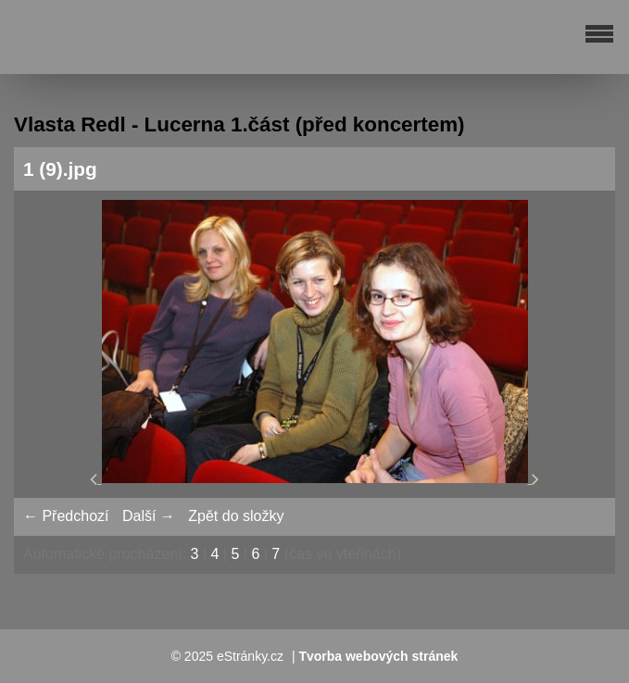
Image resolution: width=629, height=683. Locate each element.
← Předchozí (65, 516)
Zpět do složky (235, 516)
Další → (148, 516)
